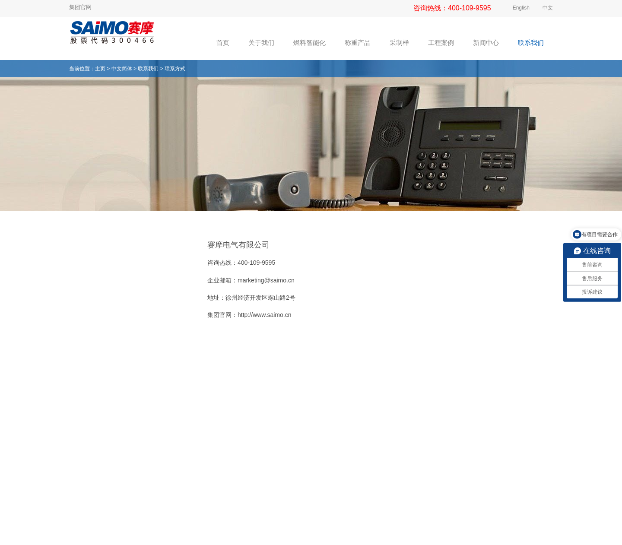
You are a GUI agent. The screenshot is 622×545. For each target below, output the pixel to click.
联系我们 (148, 69)
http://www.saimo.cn (265, 314)
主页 (100, 69)
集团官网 (80, 7)
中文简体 (121, 69)
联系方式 (175, 69)
